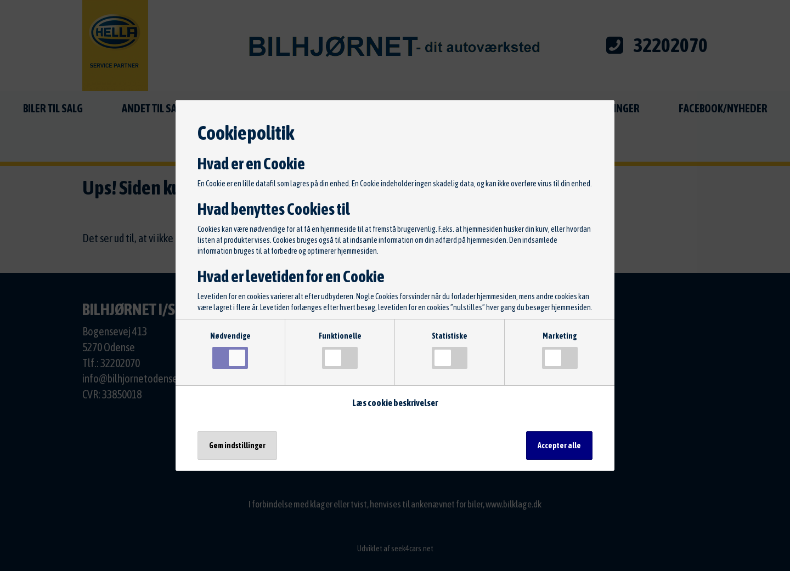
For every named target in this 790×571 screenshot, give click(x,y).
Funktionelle (340, 350)
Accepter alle (559, 445)
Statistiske (449, 350)
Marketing (560, 350)
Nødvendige (230, 350)
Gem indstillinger (237, 445)
